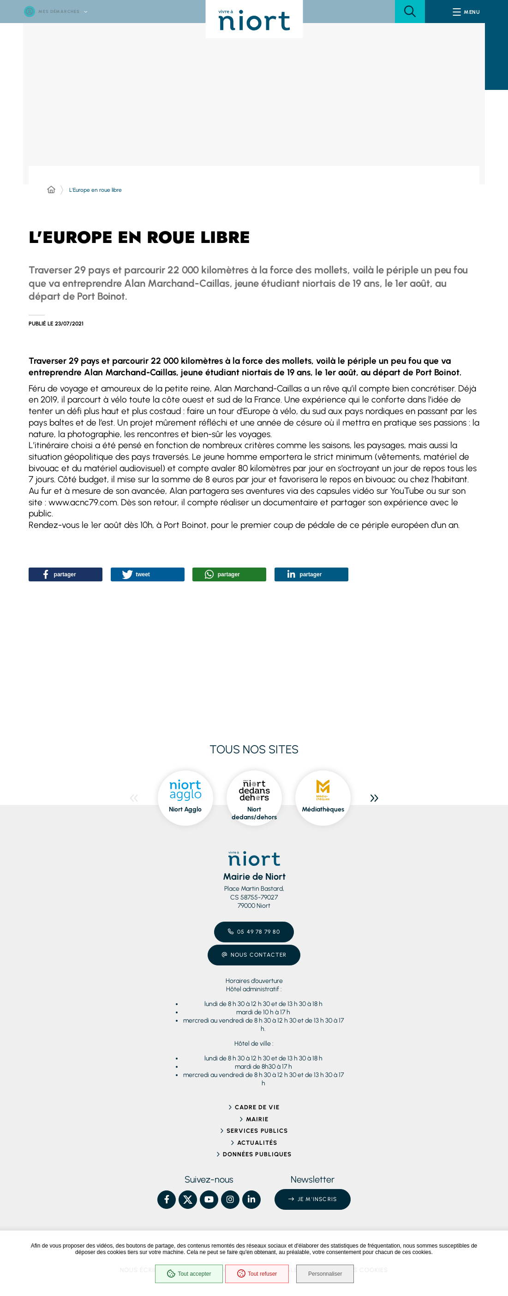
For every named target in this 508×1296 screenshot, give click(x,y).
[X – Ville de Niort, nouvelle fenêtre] (188, 1199)
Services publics (257, 1130)
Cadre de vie (257, 1107)
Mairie (257, 1119)
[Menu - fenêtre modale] (466, 11)
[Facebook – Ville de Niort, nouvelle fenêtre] (166, 1199)
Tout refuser (255, 1275)
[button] (410, 11)
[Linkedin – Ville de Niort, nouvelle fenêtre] (251, 1199)
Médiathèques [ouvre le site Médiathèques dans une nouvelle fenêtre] (323, 809)
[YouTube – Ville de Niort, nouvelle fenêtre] (209, 1199)
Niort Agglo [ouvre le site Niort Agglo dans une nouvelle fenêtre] (185, 809)
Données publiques (257, 1154)
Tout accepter (187, 1275)
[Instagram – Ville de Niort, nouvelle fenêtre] (230, 1199)
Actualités (257, 1142)
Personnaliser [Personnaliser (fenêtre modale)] (328, 1275)
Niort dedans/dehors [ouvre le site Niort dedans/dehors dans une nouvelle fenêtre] (254, 813)
